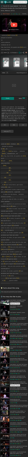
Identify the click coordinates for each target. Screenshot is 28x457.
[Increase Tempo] (8, 53)
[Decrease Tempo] (2, 53)
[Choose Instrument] (7, 73)
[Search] (25, 2)
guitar (3, 72)
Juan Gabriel (14, 6)
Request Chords (15, 303)
